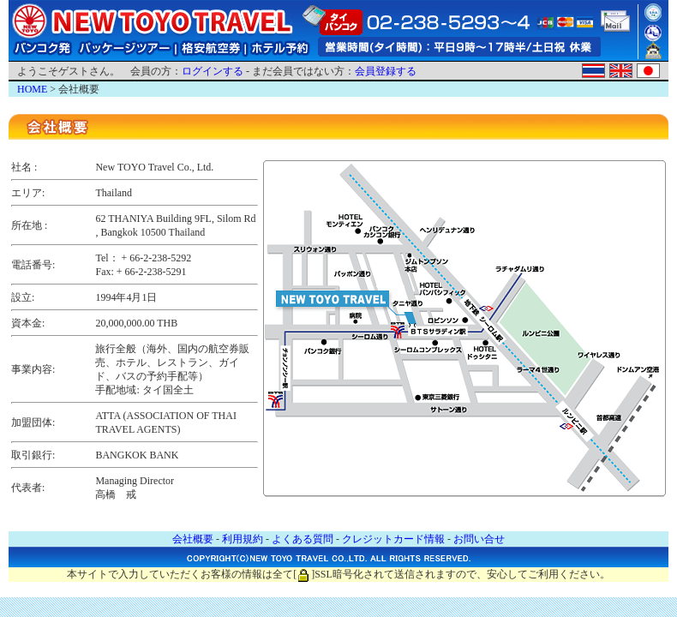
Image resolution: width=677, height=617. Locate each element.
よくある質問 (302, 539)
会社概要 (192, 539)
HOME (32, 89)
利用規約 (242, 539)
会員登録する (385, 71)
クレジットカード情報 (393, 539)
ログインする (212, 71)
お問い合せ (479, 539)
